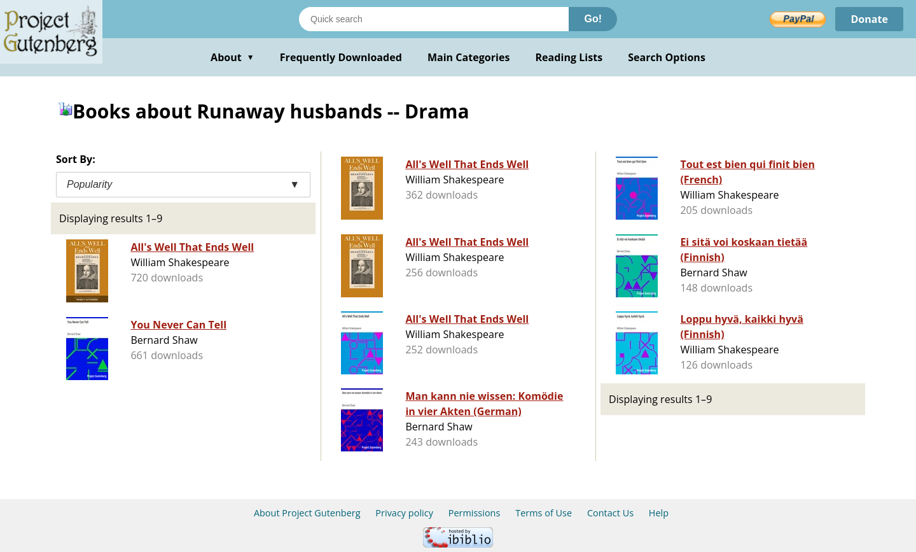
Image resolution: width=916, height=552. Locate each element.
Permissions (474, 513)
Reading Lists (569, 57)
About (232, 57)
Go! (593, 18)
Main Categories (468, 57)
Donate (869, 19)
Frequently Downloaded (341, 57)
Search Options (666, 57)
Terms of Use (543, 513)
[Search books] (434, 19)
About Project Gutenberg (307, 513)
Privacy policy (404, 513)
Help (659, 513)
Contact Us (610, 513)
